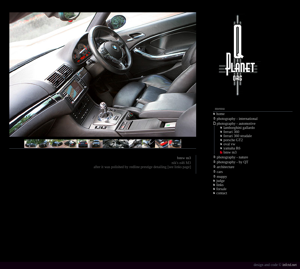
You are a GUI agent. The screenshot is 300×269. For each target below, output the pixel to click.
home (219, 114)
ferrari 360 (229, 132)
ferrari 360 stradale (236, 136)
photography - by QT (230, 162)
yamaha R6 (230, 148)
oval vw (227, 144)
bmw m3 (228, 152)
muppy (220, 176)
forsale (219, 189)
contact (220, 193)
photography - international (235, 119)
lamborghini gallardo (237, 128)
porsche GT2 (231, 140)
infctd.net (289, 265)
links (218, 185)
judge (219, 181)
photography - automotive (234, 123)
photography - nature (230, 157)
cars (218, 172)
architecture (223, 167)
